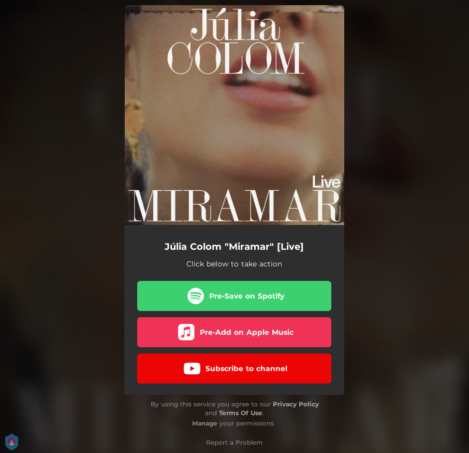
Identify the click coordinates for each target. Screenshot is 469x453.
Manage (204, 423)
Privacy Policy (296, 404)
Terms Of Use (240, 413)
